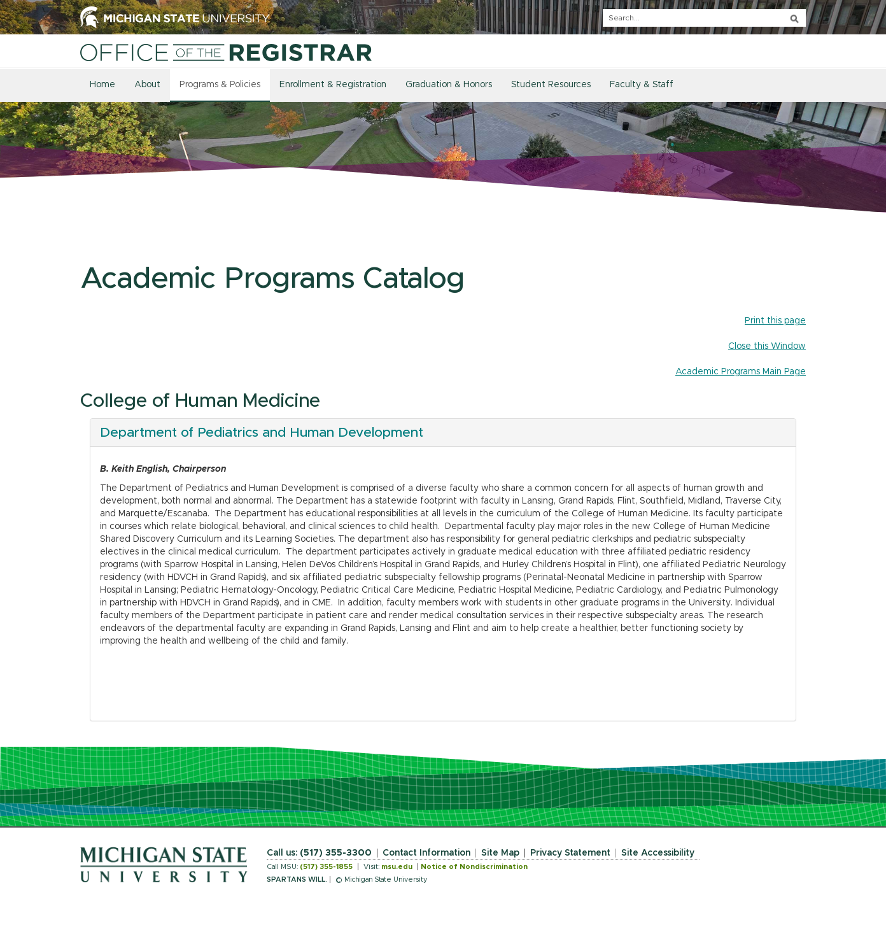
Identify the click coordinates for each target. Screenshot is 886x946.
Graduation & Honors (448, 84)
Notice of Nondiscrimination (474, 866)
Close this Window (767, 346)
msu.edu (396, 866)
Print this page (775, 320)
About (147, 84)
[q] (704, 18)
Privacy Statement (570, 853)
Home (102, 84)
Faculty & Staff (641, 84)
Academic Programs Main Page (740, 371)
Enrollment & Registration (332, 84)
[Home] (226, 52)
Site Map (500, 853)
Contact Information (426, 853)
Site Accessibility (657, 853)
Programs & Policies (219, 84)
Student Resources (551, 84)
